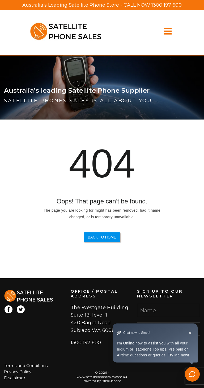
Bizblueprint (111, 381)
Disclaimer (14, 377)
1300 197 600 (166, 5)
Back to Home (102, 237)
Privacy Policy (17, 371)
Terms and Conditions (26, 365)
